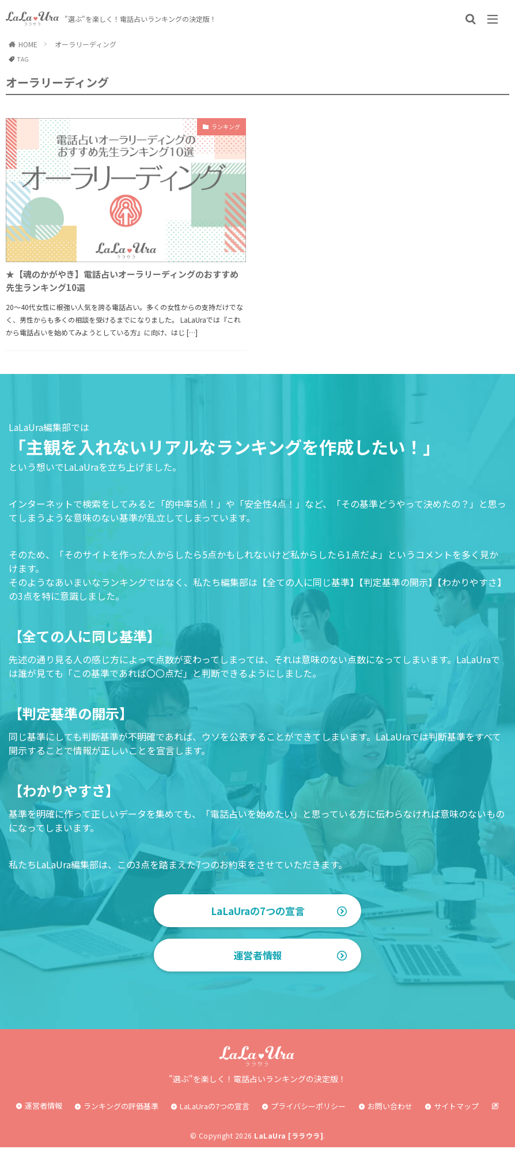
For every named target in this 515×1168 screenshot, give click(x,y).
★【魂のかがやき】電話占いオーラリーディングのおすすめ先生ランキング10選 (121, 285)
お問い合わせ (390, 1126)
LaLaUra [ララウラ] (288, 1156)
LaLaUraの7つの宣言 (258, 919)
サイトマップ (456, 1126)
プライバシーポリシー (308, 1126)
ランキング (220, 128)
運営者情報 (257, 975)
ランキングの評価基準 (121, 1126)
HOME (27, 44)
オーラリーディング (85, 44)
